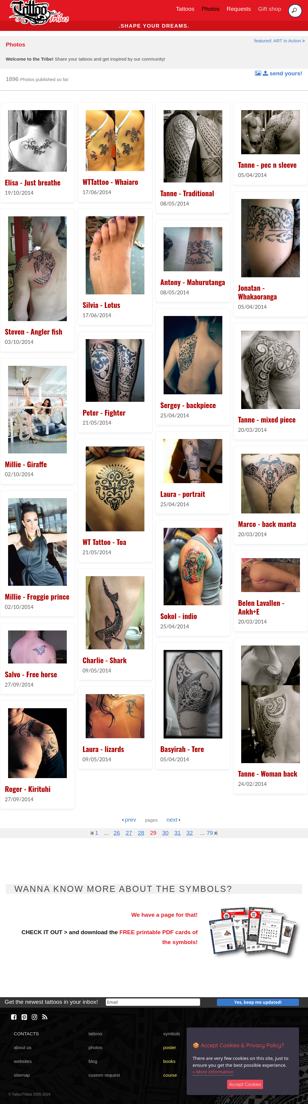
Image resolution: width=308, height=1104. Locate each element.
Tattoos (185, 9)
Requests (239, 9)
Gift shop (269, 9)
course (170, 1075)
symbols (171, 1033)
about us (22, 1047)
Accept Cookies (245, 1084)
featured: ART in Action (279, 40)
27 (129, 833)
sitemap (22, 1075)
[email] (153, 1002)
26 (117, 833)
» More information (213, 1072)
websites (23, 1061)
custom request (104, 1075)
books (169, 1061)
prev (129, 820)
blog (92, 1061)
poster (169, 1047)
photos (95, 1047)
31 (177, 833)
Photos (211, 9)
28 (141, 833)
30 (165, 833)
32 (189, 833)
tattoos (95, 1033)
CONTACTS (26, 1033)
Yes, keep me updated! (258, 1002)
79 (211, 833)
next (174, 820)
